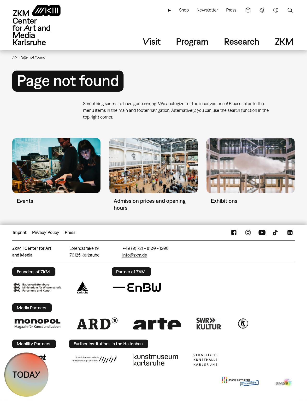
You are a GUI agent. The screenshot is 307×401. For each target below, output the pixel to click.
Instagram (248, 232)
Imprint (20, 232)
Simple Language (248, 10)
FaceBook (234, 232)
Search (290, 10)
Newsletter (207, 9)
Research (242, 41)
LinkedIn (290, 232)
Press (231, 9)
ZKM (284, 41)
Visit (152, 41)
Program (192, 41)
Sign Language (262, 10)
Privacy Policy (45, 232)
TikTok (276, 232)
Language (276, 10)
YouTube (262, 232)
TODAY (26, 374)
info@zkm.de (134, 254)
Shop (184, 9)
